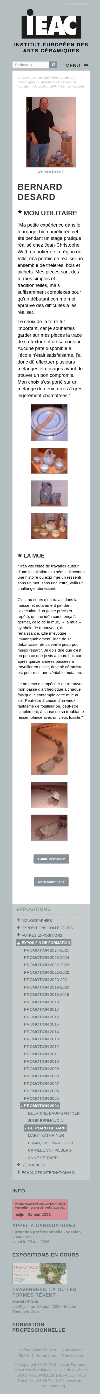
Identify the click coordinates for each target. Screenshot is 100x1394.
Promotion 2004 (46, 86)
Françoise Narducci (51, 1143)
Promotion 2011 (41, 1054)
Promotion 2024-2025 (46, 950)
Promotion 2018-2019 (46, 994)
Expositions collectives (47, 928)
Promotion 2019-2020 (46, 987)
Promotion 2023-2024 (46, 957)
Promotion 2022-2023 (46, 964)
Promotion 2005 (41, 1098)
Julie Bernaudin (45, 1120)
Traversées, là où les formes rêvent (44, 1292)
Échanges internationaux (48, 1173)
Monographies (37, 920)
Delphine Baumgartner (54, 1113)
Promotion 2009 (41, 1068)
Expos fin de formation (46, 943)
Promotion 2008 (41, 1076)
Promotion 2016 (41, 1017)
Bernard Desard (72, 86)
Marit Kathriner (46, 1135)
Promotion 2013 (41, 1039)
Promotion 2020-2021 (46, 979)
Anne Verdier (43, 1157)
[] (77, 4)
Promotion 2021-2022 (46, 972)
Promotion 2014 (41, 1031)
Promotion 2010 (41, 1061)
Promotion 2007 (41, 1083)
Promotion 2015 (41, 1024)
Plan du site (72, 1355)
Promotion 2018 (41, 1002)
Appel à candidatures (44, 1225)
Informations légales (38, 1350)
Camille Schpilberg (50, 1150)
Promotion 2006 (41, 1091)
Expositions (46, 82)
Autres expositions (42, 935)
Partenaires (46, 1355)
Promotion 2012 (41, 1046)
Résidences (34, 1165)
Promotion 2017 (41, 1009)
